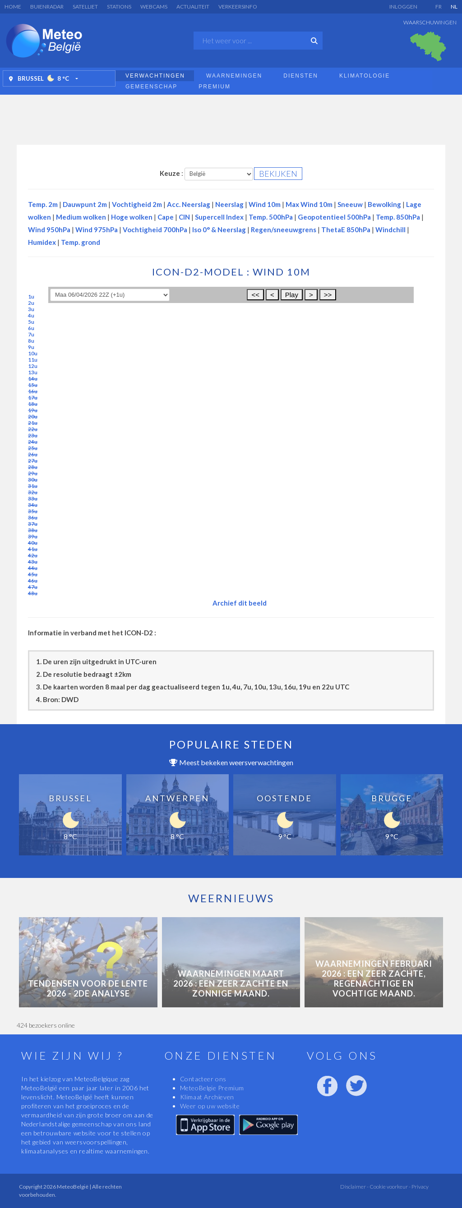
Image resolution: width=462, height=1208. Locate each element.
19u (32, 410)
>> (328, 295)
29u (32, 473)
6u (31, 328)
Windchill (390, 229)
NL (454, 6)
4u (31, 315)
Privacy (420, 1186)
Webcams (153, 6)
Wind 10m (265, 204)
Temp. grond (80, 242)
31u (32, 486)
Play (291, 295)
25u (32, 448)
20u (32, 416)
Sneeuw (350, 204)
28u (32, 467)
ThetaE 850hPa (345, 229)
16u (32, 391)
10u (32, 353)
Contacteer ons (203, 1079)
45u (32, 574)
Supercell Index (219, 217)
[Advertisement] (231, 117)
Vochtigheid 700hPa (155, 229)
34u (32, 505)
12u (32, 366)
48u (32, 593)
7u (31, 334)
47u (32, 587)
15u (32, 385)
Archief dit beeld (240, 603)
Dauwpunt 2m (85, 204)
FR (438, 6)
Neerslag (229, 204)
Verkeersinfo (237, 6)
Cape (165, 217)
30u (32, 479)
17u (32, 397)
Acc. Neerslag (188, 204)
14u (32, 378)
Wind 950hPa (49, 229)
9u (31, 347)
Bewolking (384, 204)
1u (31, 296)
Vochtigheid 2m (137, 204)
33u (32, 498)
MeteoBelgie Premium (212, 1088)
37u (32, 524)
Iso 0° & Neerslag (219, 229)
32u (32, 492)
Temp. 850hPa (398, 217)
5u (31, 322)
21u (32, 423)
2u (31, 303)
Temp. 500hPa (271, 217)
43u (32, 562)
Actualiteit (192, 6)
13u (32, 372)
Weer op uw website (210, 1106)
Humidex (42, 242)
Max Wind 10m (309, 204)
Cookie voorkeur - (390, 1186)
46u (32, 580)
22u (32, 429)
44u (32, 568)
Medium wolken (81, 217)
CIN (184, 217)
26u (32, 454)
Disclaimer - (354, 1186)
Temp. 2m (43, 204)
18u (32, 404)
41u (32, 549)
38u (32, 530)
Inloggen (403, 6)
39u (32, 536)
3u (31, 309)
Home (13, 6)
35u (32, 511)
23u (32, 435)
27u (32, 461)
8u (31, 341)
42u (32, 555)
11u (32, 360)
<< (255, 295)
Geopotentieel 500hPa (334, 217)
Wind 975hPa (96, 229)
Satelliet (85, 6)
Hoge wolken (131, 217)
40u (32, 543)
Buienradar (47, 6)
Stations (119, 6)
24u (32, 442)
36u (32, 517)
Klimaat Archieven (207, 1097)
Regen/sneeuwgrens (283, 229)
